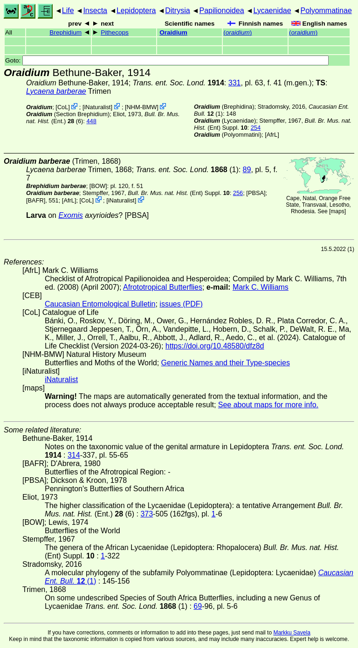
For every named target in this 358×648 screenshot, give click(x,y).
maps (337, 211)
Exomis (70, 215)
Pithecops (115, 32)
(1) (187, 170)
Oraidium (173, 32)
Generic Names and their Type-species (225, 363)
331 (234, 83)
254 (256, 127)
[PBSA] (255, 192)
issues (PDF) (180, 304)
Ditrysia (177, 10)
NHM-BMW (142, 107)
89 (247, 170)
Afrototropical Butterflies (162, 287)
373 (146, 514)
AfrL (272, 134)
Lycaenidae (272, 10)
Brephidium (65, 32)
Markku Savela (291, 632)
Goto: (167, 60)
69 (197, 606)
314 (74, 455)
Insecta (95, 10)
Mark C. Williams (261, 287)
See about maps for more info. (268, 405)
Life (68, 10)
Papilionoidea (221, 10)
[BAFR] (35, 200)
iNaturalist (97, 107)
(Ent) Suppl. (179, 192)
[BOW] (98, 185)
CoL (62, 107)
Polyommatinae (326, 10)
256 (238, 192)
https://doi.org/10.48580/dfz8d (214, 346)
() (237, 32)
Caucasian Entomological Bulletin (100, 304)
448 (91, 121)
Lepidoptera (136, 10)
